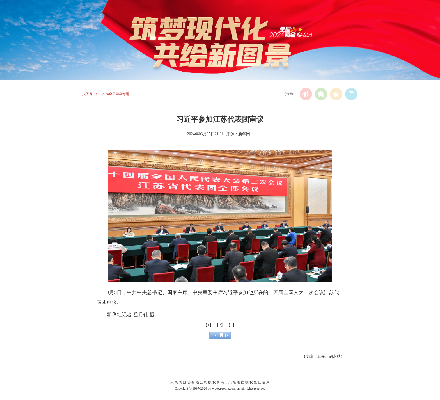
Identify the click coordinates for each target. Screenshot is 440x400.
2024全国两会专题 (115, 94)
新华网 (244, 134)
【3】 (231, 325)
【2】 (220, 325)
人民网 (87, 94)
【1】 (208, 325)
